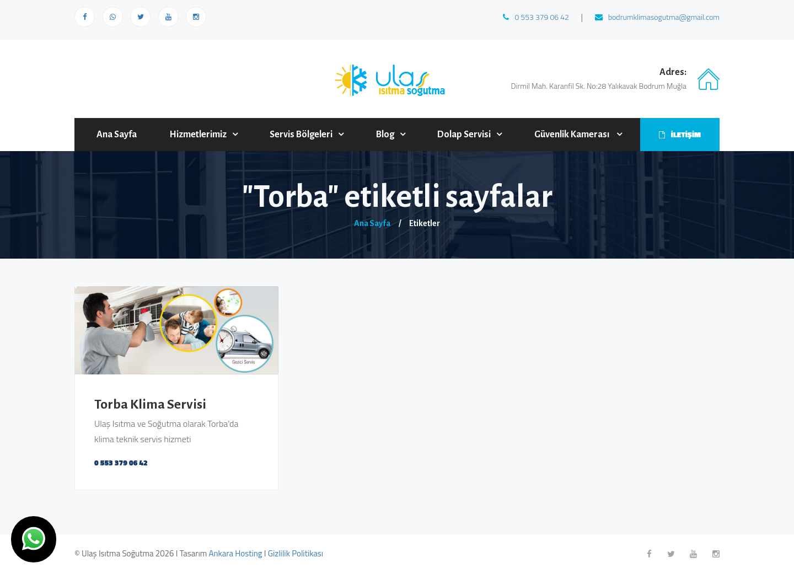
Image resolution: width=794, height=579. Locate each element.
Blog (385, 135)
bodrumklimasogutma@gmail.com (657, 17)
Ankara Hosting (235, 553)
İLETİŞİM (680, 134)
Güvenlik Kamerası (572, 135)
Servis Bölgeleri (301, 135)
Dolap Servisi (464, 135)
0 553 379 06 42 (536, 17)
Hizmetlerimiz (198, 135)
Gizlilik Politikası (295, 553)
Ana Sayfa (116, 135)
